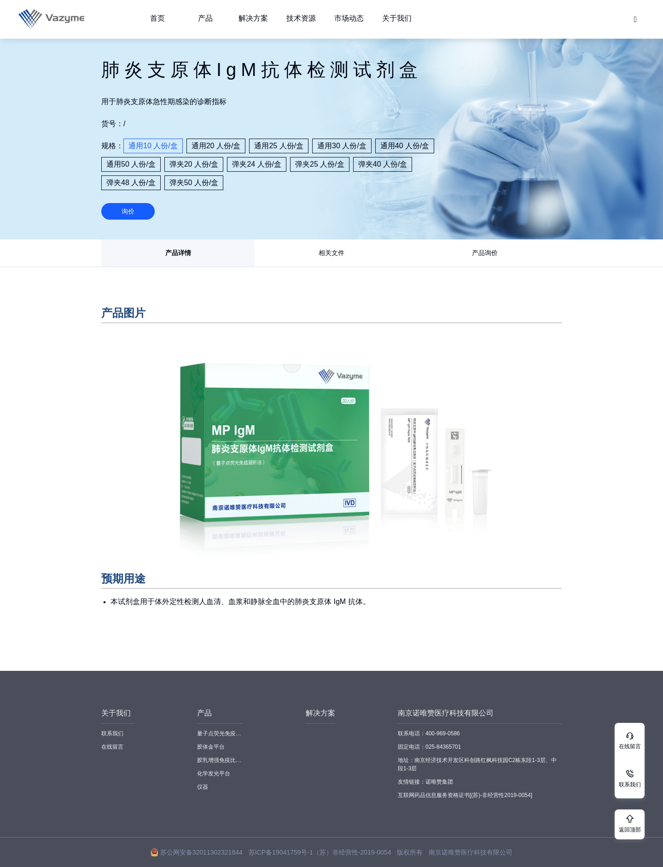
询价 (128, 211)
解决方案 (253, 18)
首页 (157, 18)
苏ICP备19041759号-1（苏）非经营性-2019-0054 (320, 852)
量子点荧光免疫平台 (220, 733)
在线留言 (112, 747)
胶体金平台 (211, 747)
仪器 (202, 787)
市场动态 (349, 18)
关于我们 (397, 18)
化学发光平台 (213, 773)
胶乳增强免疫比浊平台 (220, 760)
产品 (205, 18)
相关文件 (331, 252)
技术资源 (301, 18)
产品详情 (178, 252)
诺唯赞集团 (439, 782)
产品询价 (485, 252)
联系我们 (112, 733)
